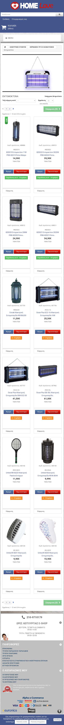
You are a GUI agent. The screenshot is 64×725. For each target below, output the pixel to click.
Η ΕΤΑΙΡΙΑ (6, 658)
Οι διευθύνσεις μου (10, 677)
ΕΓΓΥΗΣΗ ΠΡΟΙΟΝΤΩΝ (10, 665)
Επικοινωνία (7, 648)
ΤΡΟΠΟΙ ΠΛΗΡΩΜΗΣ (9, 653)
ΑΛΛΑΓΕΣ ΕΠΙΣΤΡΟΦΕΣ (10, 663)
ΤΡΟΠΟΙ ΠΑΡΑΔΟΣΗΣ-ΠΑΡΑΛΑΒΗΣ (15, 651)
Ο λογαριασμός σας (19, 19)
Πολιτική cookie (21, 722)
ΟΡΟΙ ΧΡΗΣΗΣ (7, 656)
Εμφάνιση (42, 100)
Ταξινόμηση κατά (9, 100)
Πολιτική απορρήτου (38, 722)
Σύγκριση (9, 191)
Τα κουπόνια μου (9, 682)
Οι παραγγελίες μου (10, 675)
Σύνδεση (6, 19)
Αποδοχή (57, 720)
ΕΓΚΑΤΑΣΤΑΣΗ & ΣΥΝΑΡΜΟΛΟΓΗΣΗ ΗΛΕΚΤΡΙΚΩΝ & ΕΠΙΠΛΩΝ (24, 661)
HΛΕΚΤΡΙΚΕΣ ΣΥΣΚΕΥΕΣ (18, 47)
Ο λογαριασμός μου (14, 670)
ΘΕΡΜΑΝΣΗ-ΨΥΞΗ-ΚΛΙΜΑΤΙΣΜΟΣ (42, 47)
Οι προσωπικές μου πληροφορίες (15, 679)
